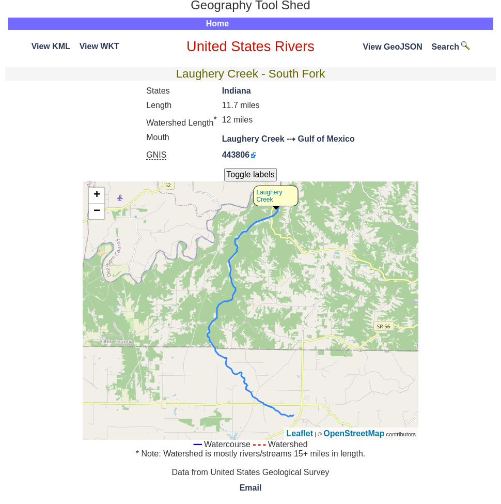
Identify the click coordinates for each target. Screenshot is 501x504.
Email (251, 487)
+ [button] (96, 195)
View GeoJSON (392, 46)
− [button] (96, 211)
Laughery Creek (253, 138)
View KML (51, 46)
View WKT (99, 46)
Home (217, 23)
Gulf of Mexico (326, 138)
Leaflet (300, 433)
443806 (235, 154)
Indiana (236, 90)
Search (451, 46)
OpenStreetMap (353, 433)
